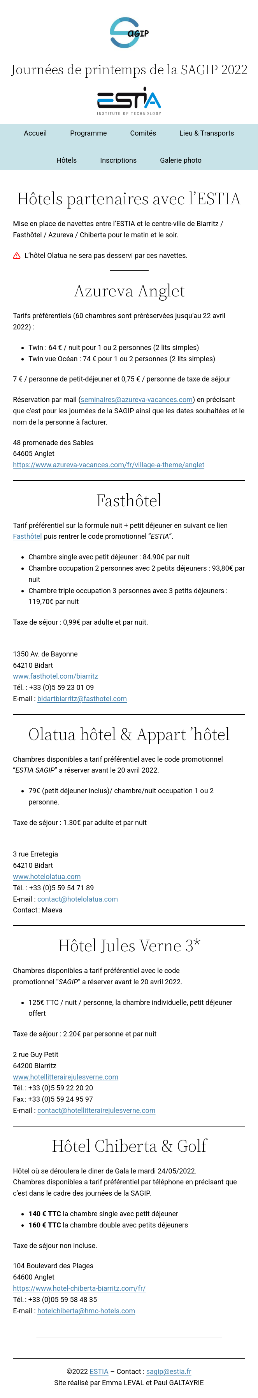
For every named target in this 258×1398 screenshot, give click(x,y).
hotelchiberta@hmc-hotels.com (86, 1311)
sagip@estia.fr (168, 1371)
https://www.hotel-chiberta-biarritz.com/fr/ (79, 1288)
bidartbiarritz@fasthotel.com (82, 699)
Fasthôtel (27, 536)
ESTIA (99, 1371)
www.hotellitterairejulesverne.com (65, 1077)
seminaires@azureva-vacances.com (137, 399)
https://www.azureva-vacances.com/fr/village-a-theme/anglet (108, 465)
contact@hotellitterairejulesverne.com (96, 1110)
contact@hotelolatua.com (77, 899)
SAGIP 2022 (214, 69)
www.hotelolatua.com (47, 876)
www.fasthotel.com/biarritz (55, 676)
